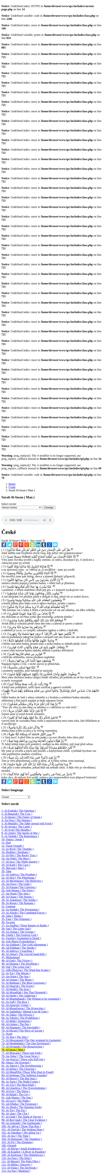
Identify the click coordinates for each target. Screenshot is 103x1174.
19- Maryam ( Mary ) (13, 868)
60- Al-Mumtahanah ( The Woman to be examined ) (30, 998)
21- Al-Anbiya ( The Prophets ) (19, 874)
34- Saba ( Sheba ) (11, 915)
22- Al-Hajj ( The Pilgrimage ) (18, 877)
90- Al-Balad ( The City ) (15, 1094)
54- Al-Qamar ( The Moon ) (17, 979)
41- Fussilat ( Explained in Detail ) (21, 938)
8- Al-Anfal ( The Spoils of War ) (20, 832)
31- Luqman (8, 906)
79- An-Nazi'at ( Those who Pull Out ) (23, 1059)
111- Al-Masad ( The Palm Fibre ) (20, 1161)
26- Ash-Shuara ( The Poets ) (18, 890)
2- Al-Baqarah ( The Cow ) (16, 813)
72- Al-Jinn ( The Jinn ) (14, 1037)
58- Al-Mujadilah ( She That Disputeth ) (24, 992)
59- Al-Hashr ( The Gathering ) (19, 995)
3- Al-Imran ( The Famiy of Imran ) (21, 817)
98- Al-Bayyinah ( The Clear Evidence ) (24, 1119)
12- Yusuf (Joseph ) (12, 845)
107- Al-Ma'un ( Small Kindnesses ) (22, 1148)
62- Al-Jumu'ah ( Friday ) (15, 1005)
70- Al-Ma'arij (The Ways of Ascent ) (22, 1030)
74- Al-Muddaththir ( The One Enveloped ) (26, 1043)
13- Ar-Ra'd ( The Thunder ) (17, 848)
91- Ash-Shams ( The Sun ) (16, 1097)
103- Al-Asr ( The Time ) (15, 1135)
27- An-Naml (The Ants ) (15, 893)
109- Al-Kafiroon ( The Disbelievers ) (23, 1154)
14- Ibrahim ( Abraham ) (15, 852)
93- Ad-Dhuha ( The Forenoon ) (19, 1103)
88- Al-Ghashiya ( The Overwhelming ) (23, 1088)
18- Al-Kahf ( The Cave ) (15, 864)
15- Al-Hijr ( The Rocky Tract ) (19, 855)
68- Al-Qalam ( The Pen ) (16, 1024)
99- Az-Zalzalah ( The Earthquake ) (21, 1123)
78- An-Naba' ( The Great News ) (20, 1056)
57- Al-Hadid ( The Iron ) (15, 989)
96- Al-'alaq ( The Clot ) (15, 1113)
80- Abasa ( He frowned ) (15, 1062)
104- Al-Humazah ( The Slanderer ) (21, 1139)
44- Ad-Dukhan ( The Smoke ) (18, 947)
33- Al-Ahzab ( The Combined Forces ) (23, 912)
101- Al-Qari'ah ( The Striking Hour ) (22, 1129)
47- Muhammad (10, 957)
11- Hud (6, 842)
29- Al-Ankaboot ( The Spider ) (19, 899)
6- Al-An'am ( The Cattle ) (16, 826)
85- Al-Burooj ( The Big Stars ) (19, 1078)
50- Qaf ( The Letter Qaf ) (16, 966)
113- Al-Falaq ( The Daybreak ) (19, 1167)
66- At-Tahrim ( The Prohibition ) (20, 1017)
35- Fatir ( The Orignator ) (16, 919)
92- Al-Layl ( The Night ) (15, 1100)
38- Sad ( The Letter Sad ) (16, 928)
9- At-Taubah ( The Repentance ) (20, 836)
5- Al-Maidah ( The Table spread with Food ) (27, 823)
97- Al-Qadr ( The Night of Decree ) (22, 1116)
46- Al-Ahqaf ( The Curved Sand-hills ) (23, 954)
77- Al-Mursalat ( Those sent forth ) (21, 1052)
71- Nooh (6, 1033)
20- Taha (6, 871)
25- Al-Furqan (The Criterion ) (18, 887)
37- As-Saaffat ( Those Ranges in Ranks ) (25, 925)
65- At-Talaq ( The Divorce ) (17, 1014)
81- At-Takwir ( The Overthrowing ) (22, 1065)
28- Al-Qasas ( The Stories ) (17, 896)
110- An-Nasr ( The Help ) (16, 1158)
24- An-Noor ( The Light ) (16, 884)
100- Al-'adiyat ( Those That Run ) (21, 1126)
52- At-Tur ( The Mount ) (15, 973)
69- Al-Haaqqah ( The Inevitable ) (20, 1027)
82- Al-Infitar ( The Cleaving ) (18, 1068)
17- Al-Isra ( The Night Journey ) (20, 861)
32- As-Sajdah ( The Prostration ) (20, 909)
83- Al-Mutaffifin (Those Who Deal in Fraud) (27, 1072)
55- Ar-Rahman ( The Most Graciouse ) (23, 982)
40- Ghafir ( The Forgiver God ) (19, 935)
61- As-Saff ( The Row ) (15, 1001)
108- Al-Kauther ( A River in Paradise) (23, 1151)
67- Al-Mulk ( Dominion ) (16, 1021)
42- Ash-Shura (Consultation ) (18, 941)
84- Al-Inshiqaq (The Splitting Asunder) (24, 1075)
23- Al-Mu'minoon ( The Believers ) (22, 880)
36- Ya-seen (8, 922)
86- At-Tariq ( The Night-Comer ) (20, 1081)
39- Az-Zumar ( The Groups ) (18, 931)
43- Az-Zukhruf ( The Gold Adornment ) (24, 944)
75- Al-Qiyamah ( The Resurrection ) (22, 1046)
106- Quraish (8, 1145)
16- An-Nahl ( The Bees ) (15, 858)
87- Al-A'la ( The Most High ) (18, 1084)
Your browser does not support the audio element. (28, 520)
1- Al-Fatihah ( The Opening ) (18, 810)
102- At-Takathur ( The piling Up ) (21, 1132)
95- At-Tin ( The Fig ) (13, 1110)
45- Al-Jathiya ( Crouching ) (17, 950)
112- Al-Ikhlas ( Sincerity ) (16, 1164)
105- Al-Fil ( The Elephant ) (17, 1142)
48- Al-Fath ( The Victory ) (16, 960)
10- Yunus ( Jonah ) (12, 839)
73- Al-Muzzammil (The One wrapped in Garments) (31, 1040)
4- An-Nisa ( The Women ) (16, 820)
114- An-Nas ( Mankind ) (15, 1170)
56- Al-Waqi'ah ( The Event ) (18, 986)
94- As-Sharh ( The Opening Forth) (21, 1107)
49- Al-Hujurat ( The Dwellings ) (20, 963)
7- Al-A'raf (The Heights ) (16, 829)
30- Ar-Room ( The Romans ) (18, 903)
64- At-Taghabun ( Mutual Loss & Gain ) (24, 1011)
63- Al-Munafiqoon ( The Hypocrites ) (23, 1008)
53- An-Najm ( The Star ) (15, 976)
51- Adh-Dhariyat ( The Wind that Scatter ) (26, 970)
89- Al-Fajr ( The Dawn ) (15, 1091)
